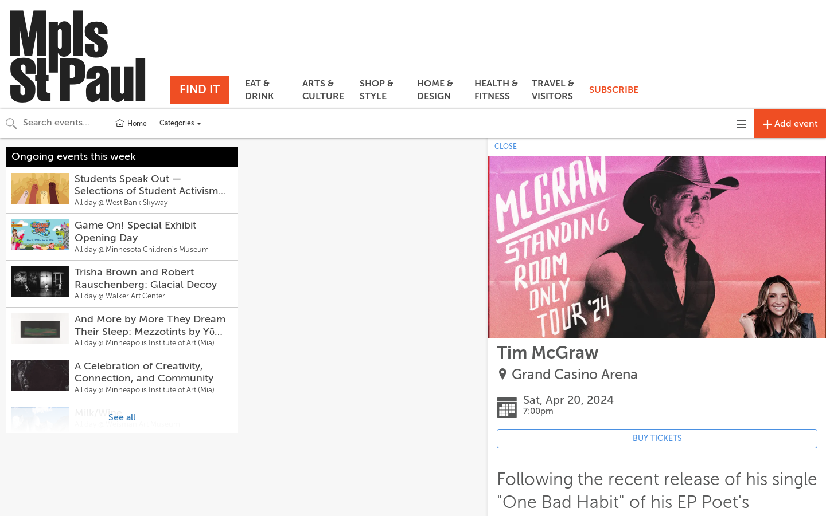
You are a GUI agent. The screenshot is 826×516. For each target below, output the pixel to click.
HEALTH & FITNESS (496, 89)
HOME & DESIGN (435, 89)
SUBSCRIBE (613, 90)
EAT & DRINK (259, 89)
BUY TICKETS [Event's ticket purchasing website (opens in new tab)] (657, 438)
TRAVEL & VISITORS (553, 89)
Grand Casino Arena (575, 375)
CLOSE (505, 147)
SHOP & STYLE (376, 89)
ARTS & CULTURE (323, 89)
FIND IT (200, 89)
